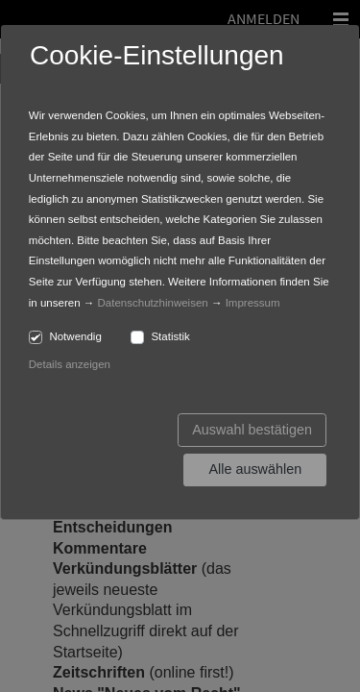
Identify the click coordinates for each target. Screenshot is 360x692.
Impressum (253, 303)
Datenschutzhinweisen (153, 303)
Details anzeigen (69, 364)
